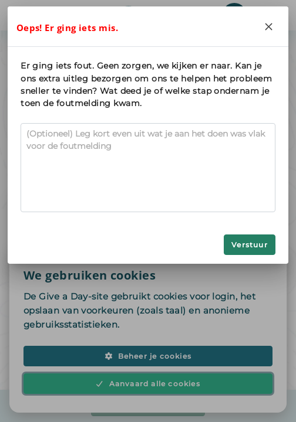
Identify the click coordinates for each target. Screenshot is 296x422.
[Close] (269, 26)
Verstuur (249, 244)
